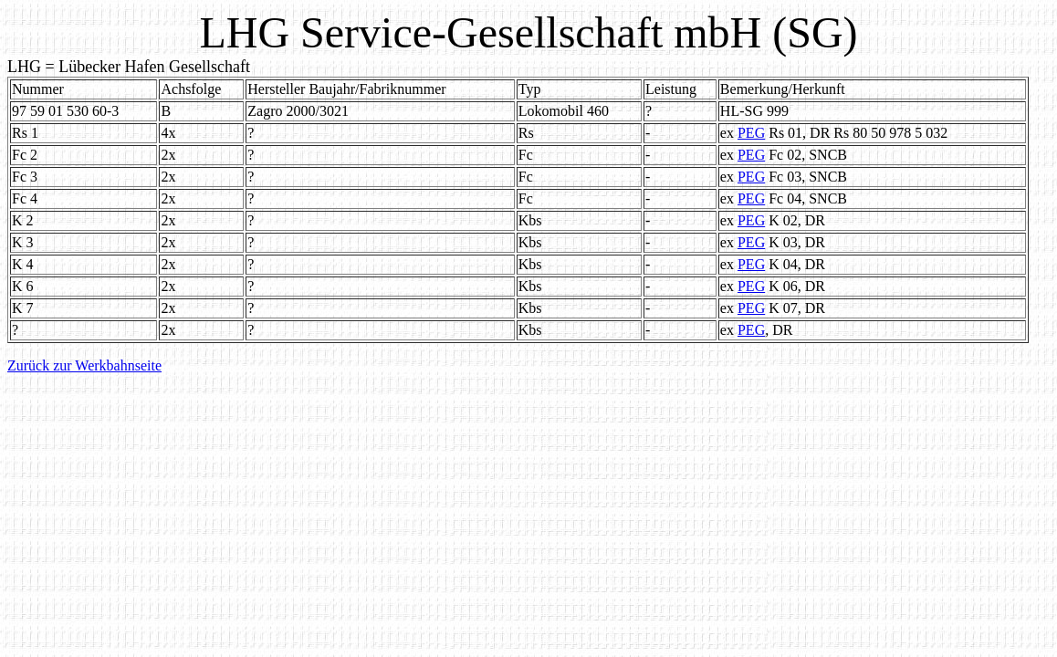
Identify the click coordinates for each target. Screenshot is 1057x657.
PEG (751, 133)
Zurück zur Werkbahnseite (84, 365)
